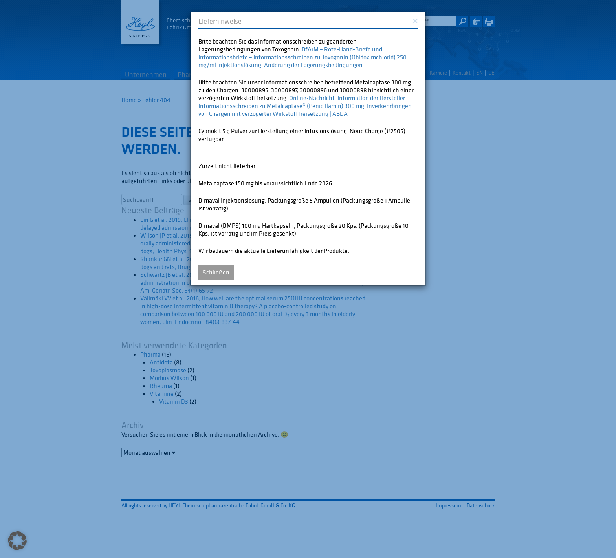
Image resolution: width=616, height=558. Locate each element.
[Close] (415, 20)
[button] (17, 540)
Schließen (216, 272)
